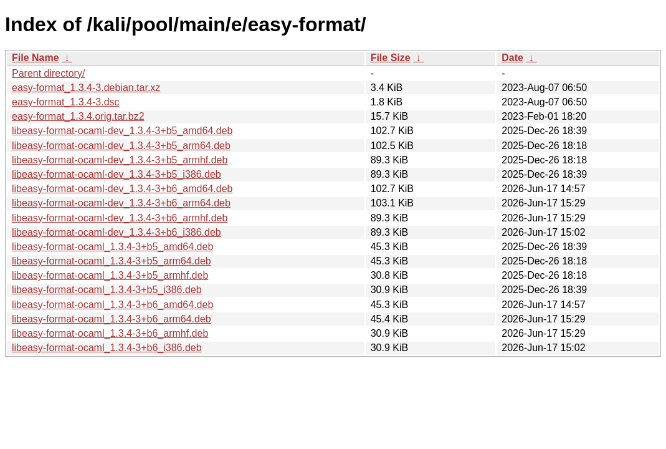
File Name (35, 57)
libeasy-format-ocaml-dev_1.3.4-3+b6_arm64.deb (121, 203)
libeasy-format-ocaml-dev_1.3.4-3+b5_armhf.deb (119, 160)
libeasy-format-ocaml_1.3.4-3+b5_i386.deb (107, 289)
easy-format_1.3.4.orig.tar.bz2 (78, 116)
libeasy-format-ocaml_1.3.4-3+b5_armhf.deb (110, 275)
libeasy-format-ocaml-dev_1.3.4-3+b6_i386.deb (116, 232)
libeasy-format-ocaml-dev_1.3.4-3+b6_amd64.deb (122, 188)
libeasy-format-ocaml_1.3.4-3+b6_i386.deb (107, 347)
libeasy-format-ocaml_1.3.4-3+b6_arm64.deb (111, 319)
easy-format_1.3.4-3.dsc (66, 102)
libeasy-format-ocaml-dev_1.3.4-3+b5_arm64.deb (121, 145)
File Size (391, 57)
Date (512, 57)
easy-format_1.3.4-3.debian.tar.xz (86, 87)
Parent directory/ (48, 73)
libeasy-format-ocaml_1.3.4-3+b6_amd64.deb (112, 304)
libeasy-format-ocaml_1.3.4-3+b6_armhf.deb (110, 333)
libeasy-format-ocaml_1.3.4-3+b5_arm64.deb (111, 261)
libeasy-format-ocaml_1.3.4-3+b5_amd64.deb (112, 246)
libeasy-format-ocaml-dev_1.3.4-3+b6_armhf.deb (119, 218)
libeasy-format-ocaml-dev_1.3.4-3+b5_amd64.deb (122, 130)
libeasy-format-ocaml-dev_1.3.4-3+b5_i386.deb (116, 174)
